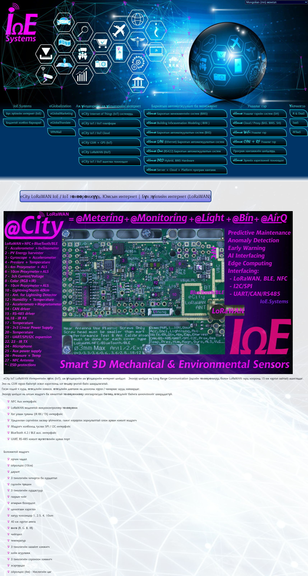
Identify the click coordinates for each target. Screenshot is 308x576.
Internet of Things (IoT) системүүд (107, 114)
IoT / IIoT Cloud (96, 133)
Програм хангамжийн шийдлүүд (254, 151)
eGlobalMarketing (61, 113)
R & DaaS (299, 113)
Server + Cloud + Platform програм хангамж (181, 170)
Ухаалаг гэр (249, 132)
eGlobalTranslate (60, 122)
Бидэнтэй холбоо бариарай (23, 122)
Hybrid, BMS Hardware (170, 160)
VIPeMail (55, 132)
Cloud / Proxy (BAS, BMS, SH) (257, 123)
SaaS (295, 122)
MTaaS (297, 132)
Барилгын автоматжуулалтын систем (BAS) (179, 132)
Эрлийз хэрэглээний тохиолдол (258, 160)
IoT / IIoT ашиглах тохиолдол (105, 161)
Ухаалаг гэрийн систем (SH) (256, 113)
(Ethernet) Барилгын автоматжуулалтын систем (185, 142)
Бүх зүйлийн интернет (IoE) (23, 113)
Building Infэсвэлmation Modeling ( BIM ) (178, 123)
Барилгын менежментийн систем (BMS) (177, 113)
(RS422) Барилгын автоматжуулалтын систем (184, 151)
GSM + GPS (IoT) (97, 142)
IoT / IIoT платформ (99, 123)
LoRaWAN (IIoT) (96, 152)
